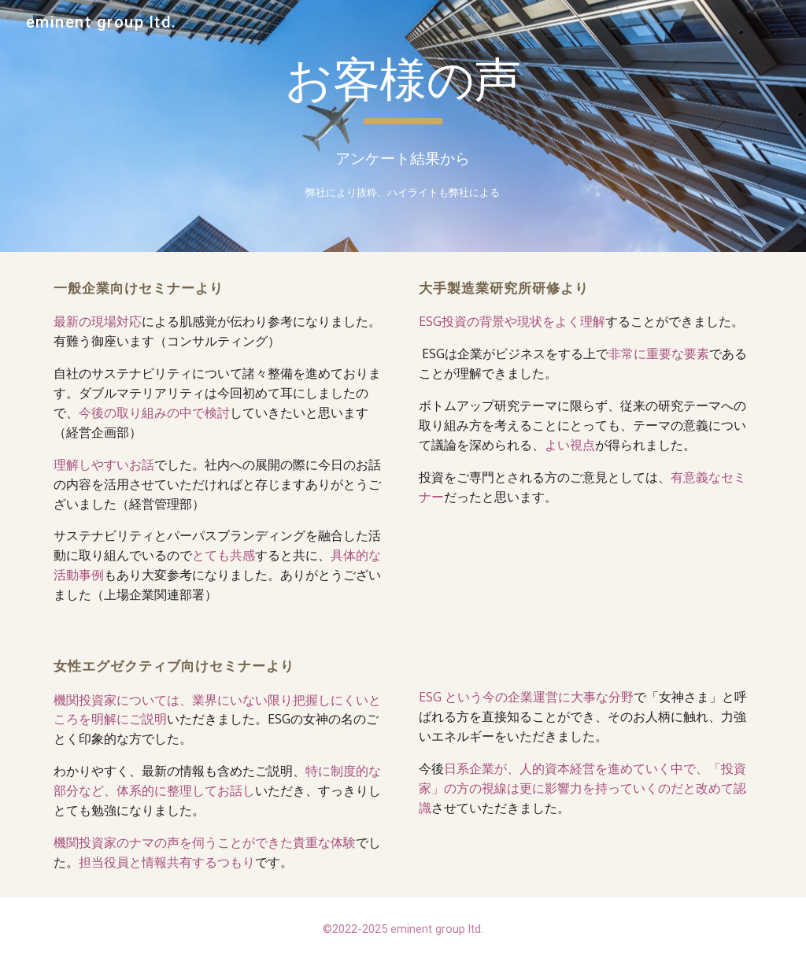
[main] (402, 87)
